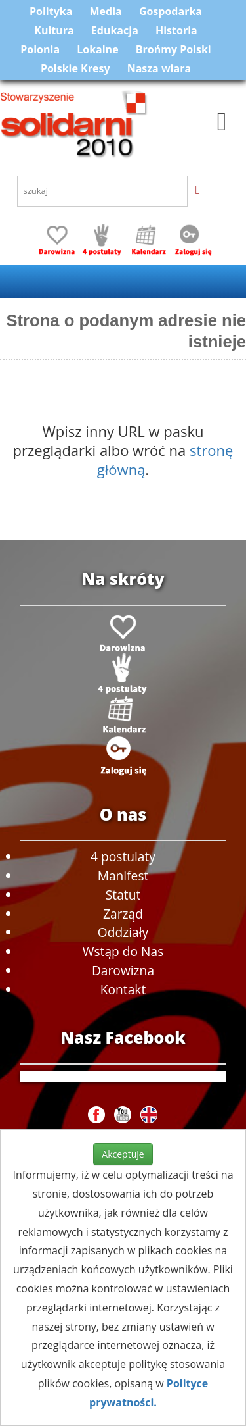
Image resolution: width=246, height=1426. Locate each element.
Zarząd (123, 914)
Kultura (53, 30)
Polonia (40, 49)
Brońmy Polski (173, 49)
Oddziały (123, 932)
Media (106, 11)
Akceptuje (123, 1154)
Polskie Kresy (75, 68)
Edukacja (114, 30)
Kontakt (123, 989)
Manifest (123, 875)
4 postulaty (123, 856)
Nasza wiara (159, 68)
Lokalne (97, 49)
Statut (123, 895)
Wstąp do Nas (123, 951)
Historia (176, 30)
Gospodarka (170, 11)
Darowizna (123, 970)
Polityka (51, 11)
